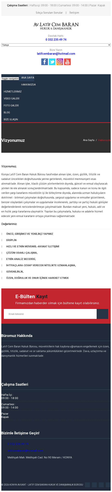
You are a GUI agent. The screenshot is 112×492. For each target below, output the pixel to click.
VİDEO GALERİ (11, 98)
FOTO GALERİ (11, 105)
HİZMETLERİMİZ (13, 91)
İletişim (74, 13)
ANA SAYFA (27, 77)
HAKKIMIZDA (28, 84)
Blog (7, 112)
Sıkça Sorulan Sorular (49, 13)
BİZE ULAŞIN (11, 119)
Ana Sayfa (88, 140)
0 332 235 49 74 (56, 39)
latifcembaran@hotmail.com (56, 53)
